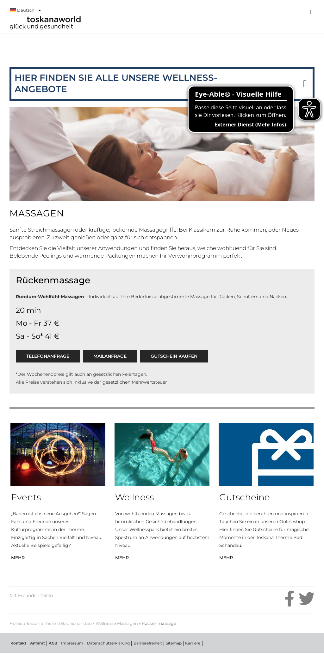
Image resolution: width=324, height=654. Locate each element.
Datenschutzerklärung (106, 643)
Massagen (127, 623)
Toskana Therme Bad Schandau (58, 51)
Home (15, 623)
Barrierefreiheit (145, 643)
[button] (305, 84)
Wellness (104, 623)
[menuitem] (146, 10)
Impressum (70, 643)
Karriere (189, 643)
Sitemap (171, 643)
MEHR (18, 558)
